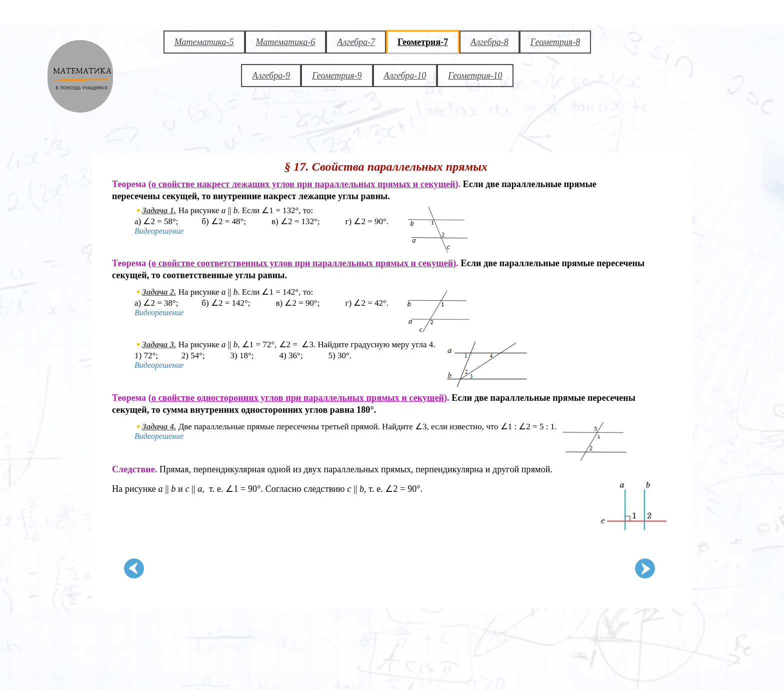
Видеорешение (159, 231)
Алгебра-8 (489, 42)
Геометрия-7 (423, 42)
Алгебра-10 (405, 76)
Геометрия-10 (475, 76)
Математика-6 (286, 42)
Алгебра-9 (271, 76)
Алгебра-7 (356, 42)
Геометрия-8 (555, 42)
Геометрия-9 (337, 76)
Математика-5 (204, 42)
